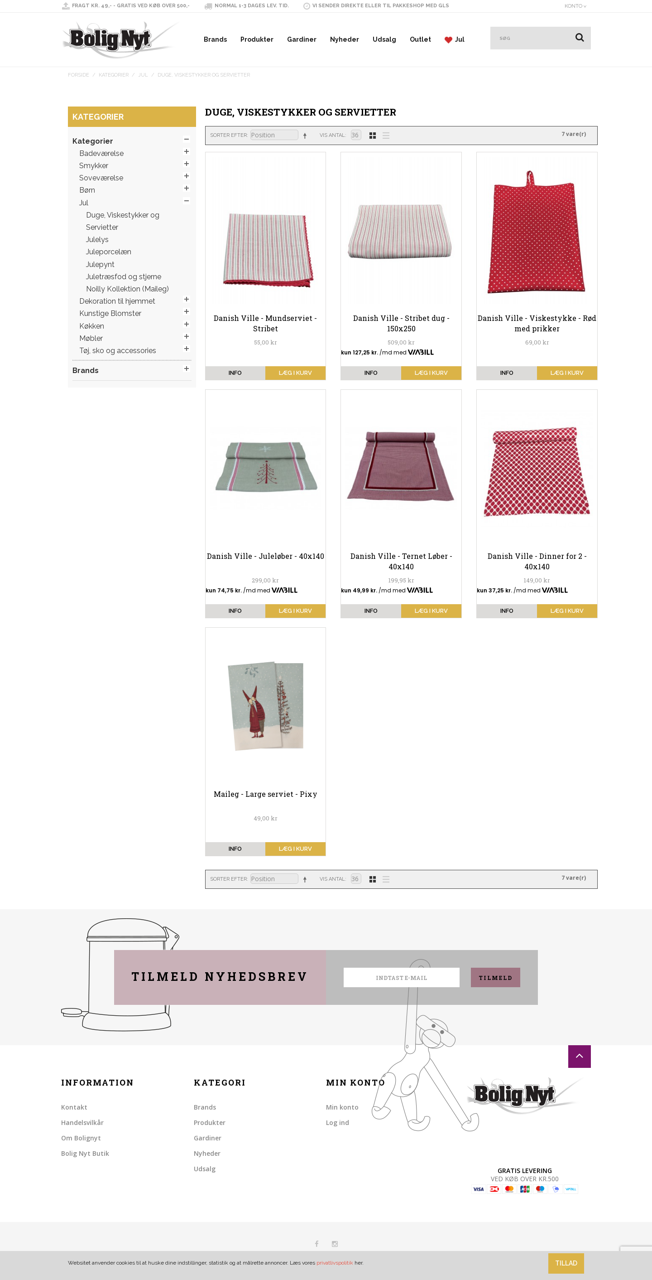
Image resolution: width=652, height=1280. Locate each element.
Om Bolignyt (81, 1138)
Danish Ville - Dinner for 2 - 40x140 (537, 561)
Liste (383, 135)
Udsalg (384, 39)
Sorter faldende (306, 135)
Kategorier (114, 75)
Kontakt (74, 1107)
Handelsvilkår (82, 1122)
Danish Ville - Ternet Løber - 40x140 (401, 561)
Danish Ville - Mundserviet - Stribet (265, 323)
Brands (215, 39)
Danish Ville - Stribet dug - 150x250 (401, 323)
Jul (455, 40)
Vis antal (332, 135)
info (235, 372)
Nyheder (344, 39)
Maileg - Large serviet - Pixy (265, 794)
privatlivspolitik (334, 1263)
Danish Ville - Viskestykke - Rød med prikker (537, 323)
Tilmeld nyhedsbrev (220, 976)
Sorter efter (228, 135)
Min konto (342, 1107)
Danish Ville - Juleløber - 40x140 (265, 556)
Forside (78, 75)
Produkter (256, 39)
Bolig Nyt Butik (85, 1153)
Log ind (337, 1122)
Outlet (420, 39)
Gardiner (301, 39)
